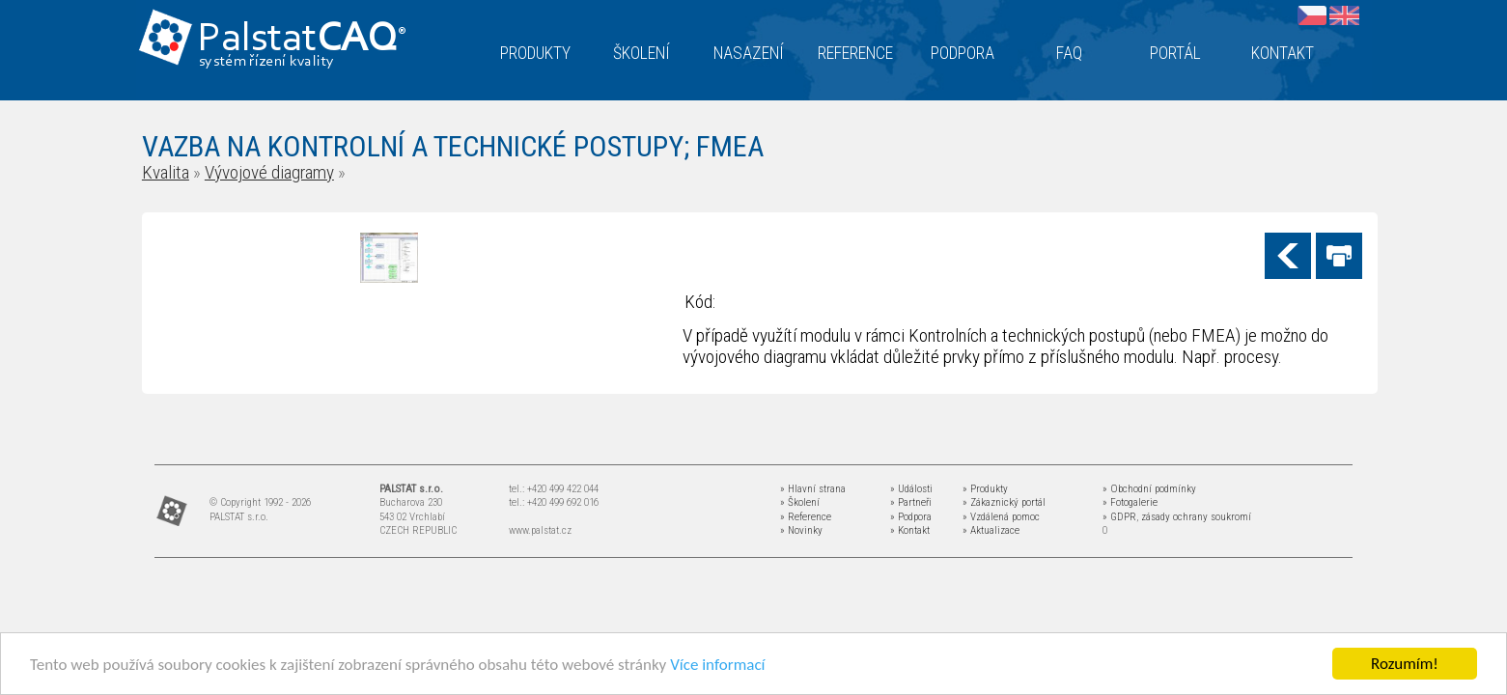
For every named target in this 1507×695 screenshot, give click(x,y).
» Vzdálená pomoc (1001, 517)
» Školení (800, 502)
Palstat (301, 40)
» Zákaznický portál (1004, 502)
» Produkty (985, 489)
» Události (911, 489)
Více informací (717, 665)
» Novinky (801, 530)
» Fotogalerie (1130, 502)
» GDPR (1119, 517)
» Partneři (911, 502)
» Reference (805, 517)
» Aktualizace (991, 530)
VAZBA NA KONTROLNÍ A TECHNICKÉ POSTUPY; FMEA (453, 146)
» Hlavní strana (813, 489)
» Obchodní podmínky (1149, 489)
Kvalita (165, 172)
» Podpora (911, 517)
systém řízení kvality (267, 62)
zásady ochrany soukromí (1196, 517)
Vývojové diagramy (269, 172)
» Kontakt (910, 530)
